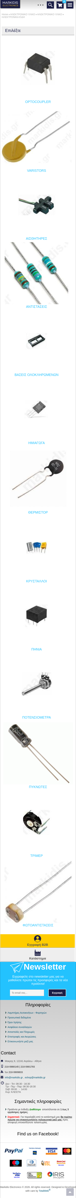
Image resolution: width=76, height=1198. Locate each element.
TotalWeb (44, 1190)
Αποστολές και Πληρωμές (21, 1032)
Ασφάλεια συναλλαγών (20, 1027)
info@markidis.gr (14, 1077)
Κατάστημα (37, 958)
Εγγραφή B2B (37, 945)
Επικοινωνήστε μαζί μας (20, 1041)
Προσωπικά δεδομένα (19, 1017)
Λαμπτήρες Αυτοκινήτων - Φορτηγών (27, 1012)
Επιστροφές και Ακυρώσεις (22, 1036)
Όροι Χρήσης (15, 1022)
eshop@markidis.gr (35, 1077)
